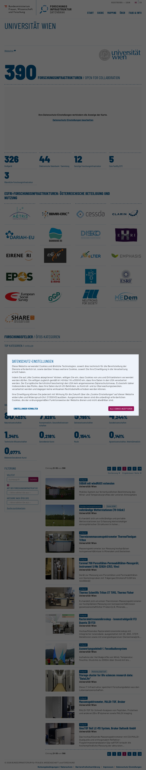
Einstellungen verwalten (26, 408)
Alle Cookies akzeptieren (121, 408)
